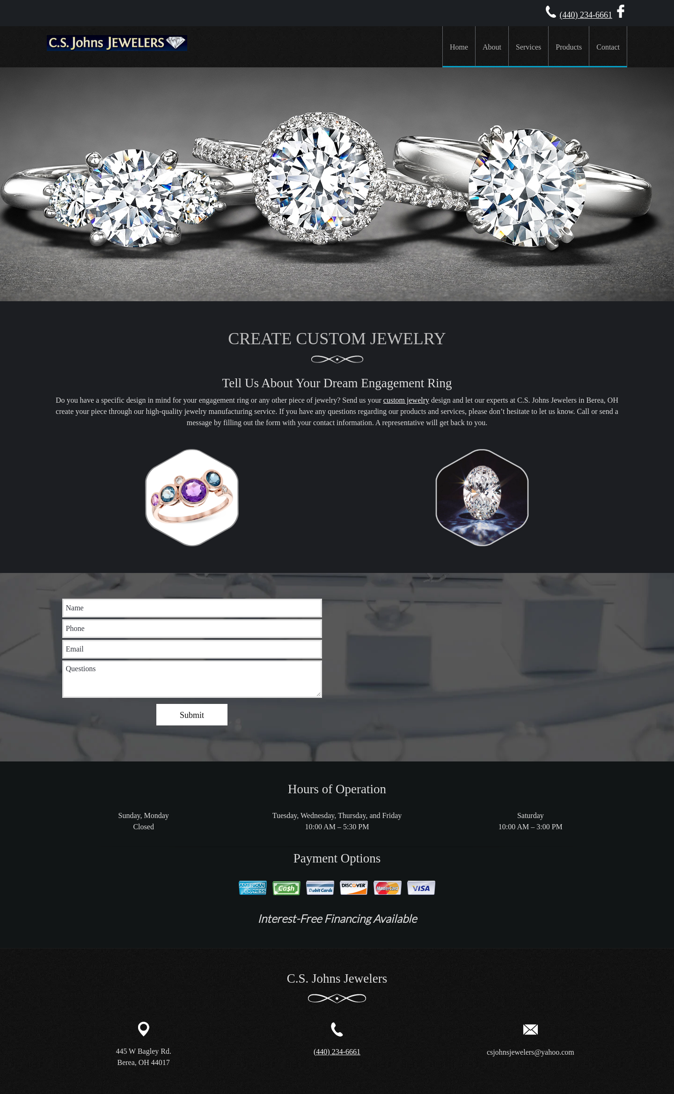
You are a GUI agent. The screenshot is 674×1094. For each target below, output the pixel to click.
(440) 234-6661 (586, 15)
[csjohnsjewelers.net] (117, 46)
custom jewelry (406, 400)
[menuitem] (458, 46)
